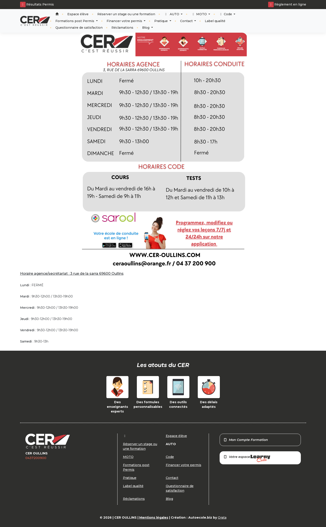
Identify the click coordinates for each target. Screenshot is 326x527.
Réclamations (122, 28)
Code (226, 14)
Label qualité (215, 21)
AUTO (172, 14)
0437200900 (35, 458)
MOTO (199, 14)
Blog (146, 28)
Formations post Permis (75, 21)
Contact (187, 21)
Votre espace (246, 458)
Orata (222, 517)
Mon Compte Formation (245, 440)
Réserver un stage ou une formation (126, 14)
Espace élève (78, 14)
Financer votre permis (125, 21)
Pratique (161, 21)
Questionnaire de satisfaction (79, 28)
